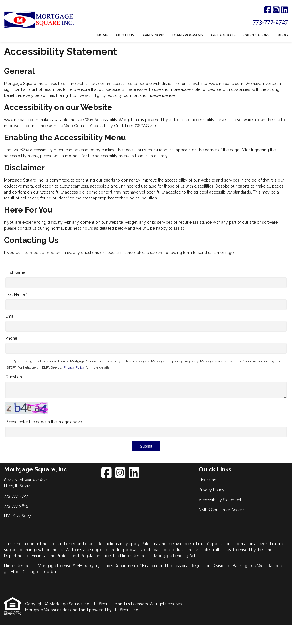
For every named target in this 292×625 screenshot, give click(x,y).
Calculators (256, 35)
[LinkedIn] (284, 10)
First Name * (16, 272)
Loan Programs (187, 35)
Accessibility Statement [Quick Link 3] (220, 500)
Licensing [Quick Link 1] (207, 480)
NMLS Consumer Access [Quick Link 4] (222, 510)
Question (13, 377)
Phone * (12, 338)
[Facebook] (267, 10)
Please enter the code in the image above (43, 422)
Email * (11, 316)
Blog (283, 35)
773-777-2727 (270, 21)
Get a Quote (223, 35)
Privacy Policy (74, 367)
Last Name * (16, 294)
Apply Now (153, 35)
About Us (124, 35)
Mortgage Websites (43, 610)
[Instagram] (276, 10)
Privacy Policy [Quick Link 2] (211, 490)
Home (102, 35)
